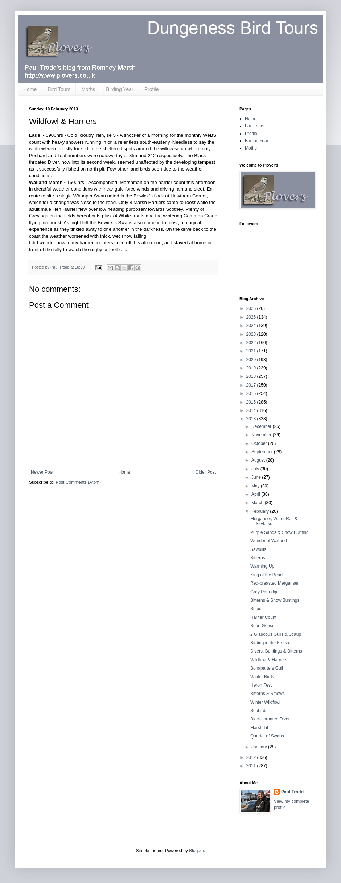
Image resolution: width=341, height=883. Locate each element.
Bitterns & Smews (267, 693)
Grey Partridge (264, 591)
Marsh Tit (259, 727)
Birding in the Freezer (271, 642)
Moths (88, 89)
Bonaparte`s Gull (266, 668)
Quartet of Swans (267, 736)
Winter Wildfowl (265, 702)
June (256, 477)
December (262, 426)
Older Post (205, 472)
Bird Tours (59, 89)
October (259, 443)
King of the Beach (267, 574)
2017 (251, 385)
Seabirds (258, 710)
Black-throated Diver (270, 718)
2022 (251, 342)
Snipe (256, 608)
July (255, 468)
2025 (251, 317)
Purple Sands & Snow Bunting (279, 532)
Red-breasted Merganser (274, 583)
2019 (251, 368)
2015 (251, 402)
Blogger (196, 850)
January (259, 746)
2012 (251, 757)
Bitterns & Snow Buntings (274, 600)
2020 (251, 359)
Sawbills (258, 549)
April (256, 494)
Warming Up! (263, 566)
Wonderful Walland (268, 540)
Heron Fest (261, 685)
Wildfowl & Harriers (268, 659)
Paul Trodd (292, 791)
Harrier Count (263, 617)
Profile (151, 89)
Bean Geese (262, 625)
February (260, 511)
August (258, 460)
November (262, 434)
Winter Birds (262, 676)
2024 (251, 325)
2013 (251, 418)
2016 (251, 393)
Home (30, 89)
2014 (251, 410)
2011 (251, 765)
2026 (251, 308)
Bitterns (257, 557)
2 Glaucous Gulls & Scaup (275, 634)
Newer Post (42, 472)
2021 (251, 350)
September (262, 451)
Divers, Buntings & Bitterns (276, 651)
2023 (251, 334)
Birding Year (119, 89)
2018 (251, 376)
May (256, 485)
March (258, 502)
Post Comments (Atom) (78, 482)
